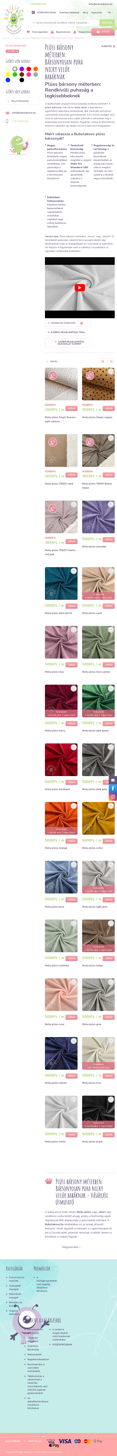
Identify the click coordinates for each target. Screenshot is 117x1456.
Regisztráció (82, 32)
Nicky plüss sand (92, 613)
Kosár (103, 31)
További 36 (12, 51)
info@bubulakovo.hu (100, 4)
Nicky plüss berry (55, 730)
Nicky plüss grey (91, 1024)
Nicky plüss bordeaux (57, 789)
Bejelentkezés (60, 32)
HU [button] (109, 12)
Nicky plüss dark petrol (58, 613)
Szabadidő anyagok (15, 1287)
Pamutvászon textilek (16, 1279)
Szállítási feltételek (69, 12)
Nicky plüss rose (54, 1024)
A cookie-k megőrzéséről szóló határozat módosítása (61, 1334)
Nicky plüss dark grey (94, 789)
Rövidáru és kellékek (15, 1304)
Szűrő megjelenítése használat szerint (69, 342)
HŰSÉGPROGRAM (44, 12)
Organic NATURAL (14, 1312)
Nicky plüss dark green (95, 730)
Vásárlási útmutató (32, 1339)
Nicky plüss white (55, 1141)
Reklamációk (34, 1354)
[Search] (72, 22)
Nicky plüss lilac (54, 672)
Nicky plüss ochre (92, 848)
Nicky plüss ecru (91, 1083)
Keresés (107, 22)
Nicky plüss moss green (96, 672)
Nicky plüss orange (56, 848)
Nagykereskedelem (38, 1359)
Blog (85, 12)
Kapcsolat (97, 12)
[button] (23, 101)
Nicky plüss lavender (94, 546)
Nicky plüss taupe (92, 965)
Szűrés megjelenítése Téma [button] (68, 332)
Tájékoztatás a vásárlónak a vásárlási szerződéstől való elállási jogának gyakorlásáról (37, 1385)
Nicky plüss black (92, 1141)
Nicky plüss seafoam (57, 965)
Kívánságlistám (37, 32)
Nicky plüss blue (54, 906)
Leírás (71, 408)
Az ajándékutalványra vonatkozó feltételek (37, 1403)
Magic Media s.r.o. (26, 1452)
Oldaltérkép (13, 1441)
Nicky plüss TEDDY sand (59, 483)
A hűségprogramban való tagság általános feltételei (46, 1284)
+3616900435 (38, 4)
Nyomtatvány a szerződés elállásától (35, 1368)
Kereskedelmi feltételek (35, 1331)
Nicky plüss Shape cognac (97, 417)
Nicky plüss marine (56, 1083)
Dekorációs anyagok (15, 1296)
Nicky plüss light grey (94, 906)
